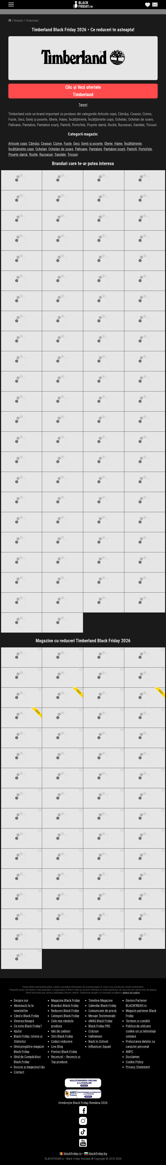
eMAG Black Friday (100, 1021)
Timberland (32, 20)
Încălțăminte (133, 143)
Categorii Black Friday (65, 1016)
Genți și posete (92, 143)
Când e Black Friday (26, 1016)
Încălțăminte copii (21, 149)
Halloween (95, 1036)
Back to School (98, 1041)
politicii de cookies (131, 992)
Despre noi (21, 1000)
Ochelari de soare (60, 149)
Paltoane (81, 149)
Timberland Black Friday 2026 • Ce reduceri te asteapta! (83, 29)
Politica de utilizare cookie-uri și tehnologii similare (141, 1031)
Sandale (60, 154)
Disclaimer (133, 1057)
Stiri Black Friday (62, 1036)
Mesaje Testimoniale (101, 1016)
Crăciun (93, 1031)
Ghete (108, 143)
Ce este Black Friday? (28, 1026)
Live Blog (57, 1046)
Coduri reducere (61, 1041)
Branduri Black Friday (65, 1005)
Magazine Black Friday (65, 1000)
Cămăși (34, 143)
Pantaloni (95, 149)
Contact (19, 1072)
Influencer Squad (99, 1046)
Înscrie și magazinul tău (29, 1067)
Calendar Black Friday (102, 1005)
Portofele (145, 149)
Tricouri (73, 154)
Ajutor (18, 1031)
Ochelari (41, 149)
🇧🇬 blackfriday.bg (95, 1153)
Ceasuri (46, 143)
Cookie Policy (134, 1062)
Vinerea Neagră (24, 1021)
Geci (76, 143)
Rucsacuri (46, 154)
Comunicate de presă (102, 1011)
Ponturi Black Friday (64, 1051)
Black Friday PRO (99, 1026)
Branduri (18, 20)
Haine (118, 143)
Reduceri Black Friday (65, 1011)
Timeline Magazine (100, 1000)
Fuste (68, 143)
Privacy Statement (138, 1067)
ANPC (129, 1051)
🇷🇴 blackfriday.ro (70, 1153)
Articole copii (17, 143)
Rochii (33, 154)
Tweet (83, 105)
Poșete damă (17, 154)
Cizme (57, 143)
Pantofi (132, 149)
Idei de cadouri (60, 1031)
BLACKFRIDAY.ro (85, 4)
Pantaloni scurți (114, 149)
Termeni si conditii (138, 1021)
